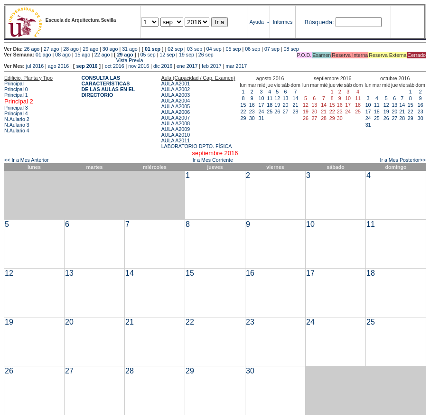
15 (243, 105)
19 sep (186, 54)
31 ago (130, 49)
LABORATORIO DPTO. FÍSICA (196, 146)
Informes (282, 22)
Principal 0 (16, 89)
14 (296, 98)
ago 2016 (58, 66)
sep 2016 (87, 66)
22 (243, 111)
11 (269, 98)
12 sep (167, 54)
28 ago (71, 49)
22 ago (102, 54)
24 (261, 111)
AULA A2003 (175, 95)
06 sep (252, 49)
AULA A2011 (175, 140)
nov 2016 (138, 66)
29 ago (91, 49)
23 (252, 111)
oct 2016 (114, 66)
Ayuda (257, 22)
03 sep (194, 49)
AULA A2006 (175, 112)
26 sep (206, 54)
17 (261, 105)
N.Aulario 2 (16, 119)
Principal (14, 83)
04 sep (214, 49)
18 (269, 105)
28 (296, 111)
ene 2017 (187, 66)
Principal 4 (16, 113)
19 (277, 105)
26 (277, 111)
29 (243, 118)
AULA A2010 (175, 135)
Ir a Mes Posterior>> (403, 160)
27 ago (51, 49)
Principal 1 (16, 95)
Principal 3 (16, 108)
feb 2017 (211, 66)
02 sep (175, 49)
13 (286, 98)
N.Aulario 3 (16, 125)
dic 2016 (162, 66)
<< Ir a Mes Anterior (26, 160)
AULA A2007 (175, 118)
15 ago (83, 54)
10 (261, 98)
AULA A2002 (175, 89)
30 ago (110, 49)
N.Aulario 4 (16, 130)
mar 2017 (236, 66)
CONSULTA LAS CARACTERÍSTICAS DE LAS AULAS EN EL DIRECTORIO (108, 86)
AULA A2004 (175, 100)
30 (252, 118)
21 (296, 105)
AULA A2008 (175, 123)
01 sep (152, 49)
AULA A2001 (175, 83)
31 (261, 118)
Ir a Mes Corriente (213, 160)
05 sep (233, 49)
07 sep (272, 49)
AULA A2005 (175, 106)
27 (286, 111)
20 (286, 105)
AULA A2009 (175, 129)
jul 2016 (35, 66)
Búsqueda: (319, 22)
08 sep (291, 49)
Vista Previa (73, 60)
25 (269, 111)
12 (277, 98)
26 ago (32, 49)
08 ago (63, 54)
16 (252, 105)
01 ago (43, 54)
